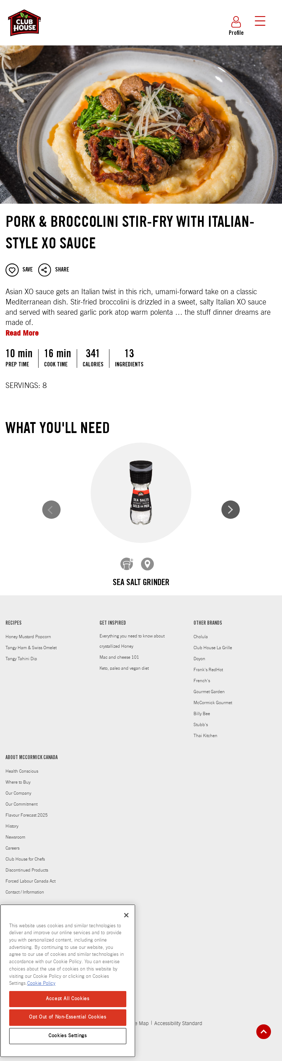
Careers (12, 842)
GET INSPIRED (113, 618)
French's (202, 675)
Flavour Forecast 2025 (27, 809)
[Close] (126, 915)
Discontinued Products (27, 864)
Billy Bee (202, 708)
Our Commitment (21, 798)
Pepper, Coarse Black (206, 583)
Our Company (18, 787)
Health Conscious (22, 766)
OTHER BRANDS (208, 618)
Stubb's (201, 719)
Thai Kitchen (205, 730)
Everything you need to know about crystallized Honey (132, 635)
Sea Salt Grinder (76, 583)
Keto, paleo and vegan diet (124, 663)
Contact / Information (25, 886)
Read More (22, 333)
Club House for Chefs (25, 853)
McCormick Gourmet (213, 697)
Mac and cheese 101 (119, 652)
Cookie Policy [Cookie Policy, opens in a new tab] (41, 983)
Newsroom (15, 831)
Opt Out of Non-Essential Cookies (67, 1017)
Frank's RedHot (208, 664)
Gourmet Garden (209, 686)
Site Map (139, 1018)
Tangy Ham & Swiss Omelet (31, 642)
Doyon (199, 653)
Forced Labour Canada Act (30, 875)
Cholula (201, 631)
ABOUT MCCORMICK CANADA (32, 752)
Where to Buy (18, 777)
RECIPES (14, 618)
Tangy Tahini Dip (21, 653)
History (12, 820)
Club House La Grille (213, 642)
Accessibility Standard (178, 1018)
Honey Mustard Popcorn (28, 631)
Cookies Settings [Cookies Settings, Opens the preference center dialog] (67, 1036)
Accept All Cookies (68, 999)
